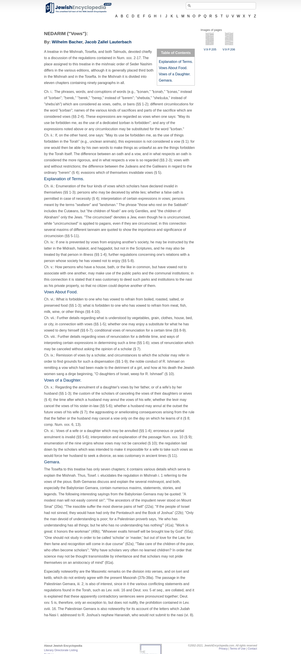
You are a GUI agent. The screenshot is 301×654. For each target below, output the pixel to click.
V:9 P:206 (228, 47)
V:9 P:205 (210, 47)
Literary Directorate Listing (61, 650)
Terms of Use (238, 648)
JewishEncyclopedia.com (78, 7)
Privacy (223, 648)
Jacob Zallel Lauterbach (108, 42)
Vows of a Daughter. (175, 74)
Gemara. (166, 80)
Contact (252, 648)
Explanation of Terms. (176, 62)
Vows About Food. (173, 68)
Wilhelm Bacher (67, 42)
